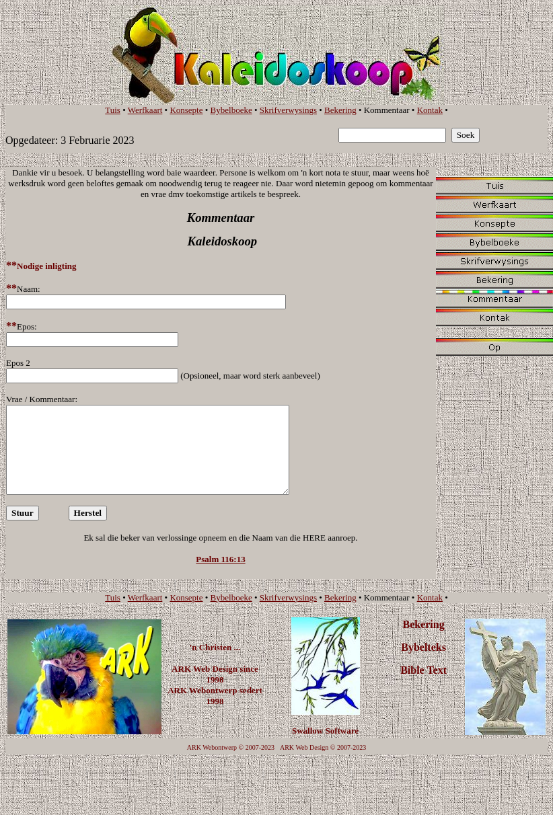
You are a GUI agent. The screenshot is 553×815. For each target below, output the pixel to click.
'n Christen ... (215, 647)
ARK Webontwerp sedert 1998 (215, 695)
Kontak (430, 110)
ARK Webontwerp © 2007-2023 (230, 747)
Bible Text (423, 670)
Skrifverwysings (288, 110)
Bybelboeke (231, 110)
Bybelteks (423, 647)
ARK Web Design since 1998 (215, 674)
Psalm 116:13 (220, 559)
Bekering (340, 110)
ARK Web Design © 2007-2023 (323, 747)
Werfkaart (145, 110)
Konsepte (186, 110)
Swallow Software (325, 731)
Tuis (112, 110)
